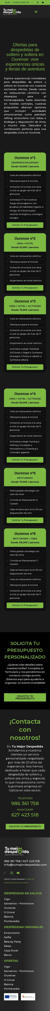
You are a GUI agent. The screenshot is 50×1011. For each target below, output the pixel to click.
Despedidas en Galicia (23, 893)
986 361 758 (25, 803)
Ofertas (11, 960)
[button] (36, 12)
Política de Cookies (20, 883)
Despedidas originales (23, 927)
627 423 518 (25, 815)
